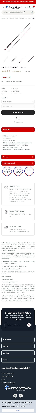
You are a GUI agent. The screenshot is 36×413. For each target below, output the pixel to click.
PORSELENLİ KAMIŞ (18, 172)
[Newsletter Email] (18, 325)
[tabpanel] (5, 59)
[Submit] (29, 325)
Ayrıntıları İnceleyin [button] (21, 406)
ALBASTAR (15, 88)
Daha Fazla (7, 169)
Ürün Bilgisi (6, 130)
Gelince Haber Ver (18, 112)
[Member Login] (29, 7)
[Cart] (33, 7)
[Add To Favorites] (18, 118)
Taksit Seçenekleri (9, 163)
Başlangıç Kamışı (7, 172)
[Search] (18, 12)
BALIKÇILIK (29, 172)
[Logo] (14, 7)
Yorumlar (6, 157)
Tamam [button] (18, 410)
